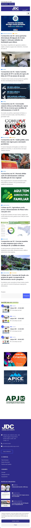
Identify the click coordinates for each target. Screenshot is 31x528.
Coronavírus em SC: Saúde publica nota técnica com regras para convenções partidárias (15, 142)
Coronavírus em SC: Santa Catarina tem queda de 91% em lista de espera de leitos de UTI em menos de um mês (15, 74)
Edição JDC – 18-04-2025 (17, 318)
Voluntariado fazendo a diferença (20, 486)
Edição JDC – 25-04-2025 (17, 308)
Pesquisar (3, 292)
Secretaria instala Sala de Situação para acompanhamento (20, 503)
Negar (15, 524)
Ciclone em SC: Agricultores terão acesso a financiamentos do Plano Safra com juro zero (14, 210)
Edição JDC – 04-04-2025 (17, 339)
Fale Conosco (7, 451)
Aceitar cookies (15, 521)
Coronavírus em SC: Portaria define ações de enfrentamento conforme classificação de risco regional (13, 176)
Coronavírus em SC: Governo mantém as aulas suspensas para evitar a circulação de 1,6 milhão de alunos (14, 243)
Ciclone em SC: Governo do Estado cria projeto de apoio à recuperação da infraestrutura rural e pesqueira (15, 277)
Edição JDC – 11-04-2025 (17, 329)
